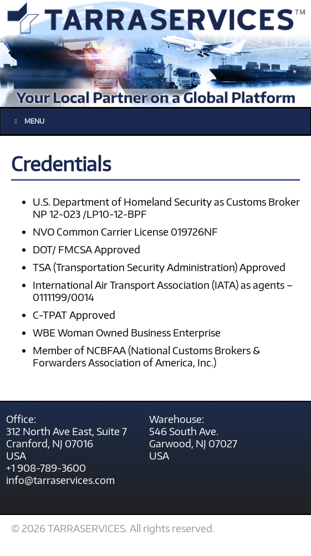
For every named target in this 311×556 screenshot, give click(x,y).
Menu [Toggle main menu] (28, 121)
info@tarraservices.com (60, 480)
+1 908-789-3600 (46, 468)
